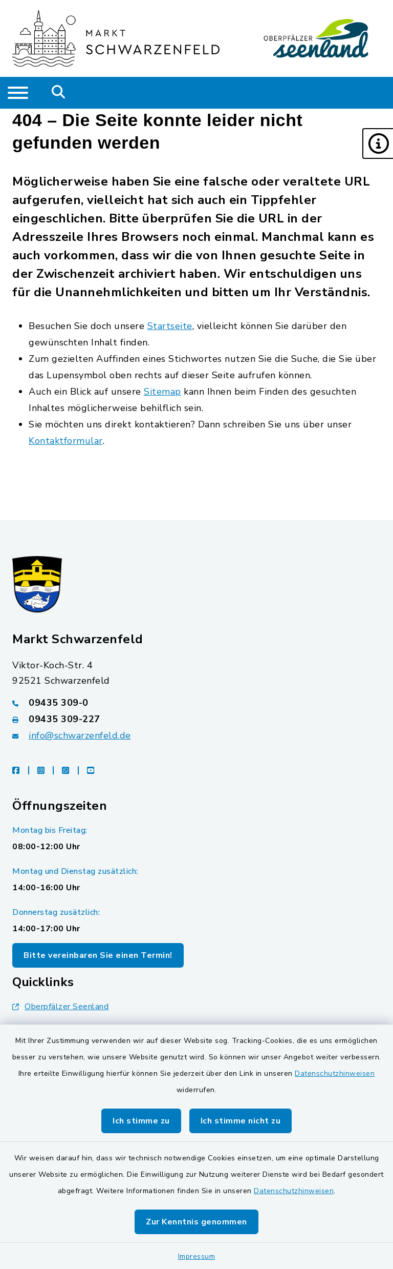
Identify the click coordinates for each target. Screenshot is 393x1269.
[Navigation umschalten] (18, 93)
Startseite (169, 326)
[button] (377, 143)
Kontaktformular (66, 441)
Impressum (196, 1256)
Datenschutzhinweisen (335, 1073)
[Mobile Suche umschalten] (58, 93)
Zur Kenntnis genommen (196, 1221)
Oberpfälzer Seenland (60, 1006)
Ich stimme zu (141, 1121)
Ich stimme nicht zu (241, 1121)
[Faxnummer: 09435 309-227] (196, 719)
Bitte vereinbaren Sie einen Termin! (98, 955)
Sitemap (162, 391)
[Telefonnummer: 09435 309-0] (196, 703)
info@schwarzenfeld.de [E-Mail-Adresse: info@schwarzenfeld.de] (80, 735)
